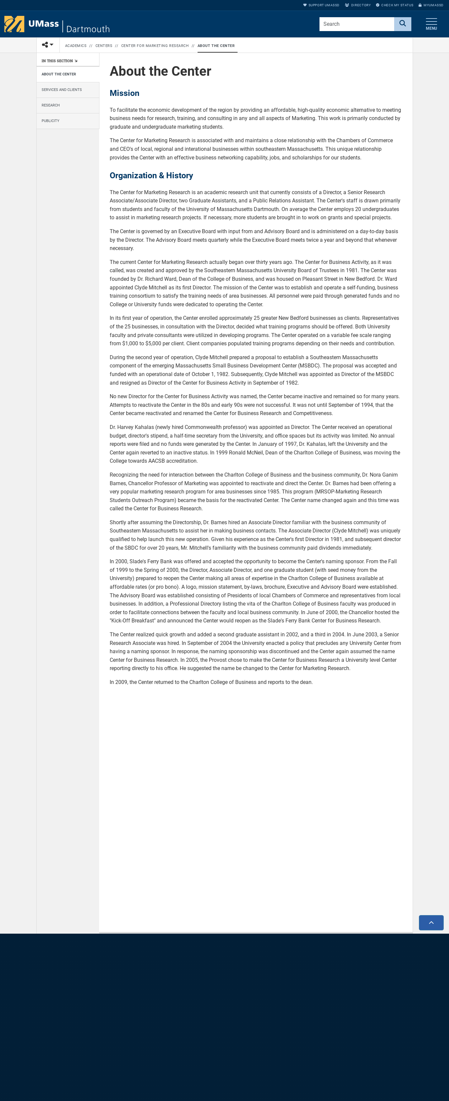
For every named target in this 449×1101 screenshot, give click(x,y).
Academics (76, 46)
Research (51, 105)
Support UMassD (321, 5)
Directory (358, 5)
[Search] (402, 24)
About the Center (216, 46)
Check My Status (394, 5)
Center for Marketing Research (155, 46)
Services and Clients (62, 90)
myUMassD (431, 5)
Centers (104, 46)
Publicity (50, 121)
